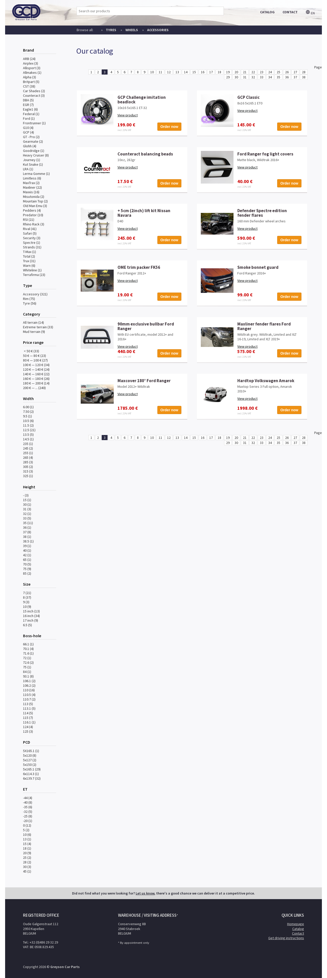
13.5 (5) (28, 434)
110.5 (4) (29, 694)
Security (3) (31, 238)
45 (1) (27, 871)
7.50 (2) (28, 411)
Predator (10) (33, 215)
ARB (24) (29, 58)
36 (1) (27, 527)
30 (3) (27, 866)
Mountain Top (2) (35, 201)
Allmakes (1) (32, 72)
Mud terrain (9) (34, 331)
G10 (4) (28, 127)
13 (177, 72)
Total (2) (29, 256)
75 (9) (27, 568)
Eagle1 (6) (30, 109)
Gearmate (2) (33, 141)
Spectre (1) (31, 242)
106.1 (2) (29, 681)
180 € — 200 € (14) (36, 383)
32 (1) (27, 513)
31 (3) (27, 509)
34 (270, 77)
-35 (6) (27, 807)
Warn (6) (29, 265)
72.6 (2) (28, 662)
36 (287, 77)
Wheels (131, 30)
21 (245, 72)
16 (202, 72)
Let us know (145, 893)
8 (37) (27, 597)
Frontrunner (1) (34, 123)
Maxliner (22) (32, 187)
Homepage (295, 924)
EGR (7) (28, 104)
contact (290, 12)
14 (186, 72)
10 (152, 72)
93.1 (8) (28, 676)
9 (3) (26, 602)
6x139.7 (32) (32, 778)
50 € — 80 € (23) (34, 355)
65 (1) (27, 559)
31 (245, 77)
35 (278, 77)
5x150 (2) (29, 764)
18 (219, 72)
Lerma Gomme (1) (36, 173)
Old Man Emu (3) (35, 205)
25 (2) (27, 857)
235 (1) (28, 443)
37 (295, 77)
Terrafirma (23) (34, 274)
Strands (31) (32, 247)
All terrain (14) (33, 322)
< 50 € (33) (31, 351)
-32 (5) (27, 811)
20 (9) (27, 853)
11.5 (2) (28, 425)
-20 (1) (27, 820)
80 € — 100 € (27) (35, 360)
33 (261, 77)
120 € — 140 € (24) (36, 369)
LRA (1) (28, 169)
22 (253, 72)
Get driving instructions (286, 938)
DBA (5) (28, 100)
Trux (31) (29, 261)
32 (253, 77)
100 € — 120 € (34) (36, 365)
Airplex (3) (30, 63)
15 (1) (27, 500)
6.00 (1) (28, 407)
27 (295, 72)
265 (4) (28, 457)
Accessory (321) (35, 294)
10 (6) (27, 834)
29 (228, 77)
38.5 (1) (28, 541)
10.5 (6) (28, 420)
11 (160, 72)
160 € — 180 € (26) (36, 378)
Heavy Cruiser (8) (36, 155)
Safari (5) (30, 233)
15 (194, 72)
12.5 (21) (29, 430)
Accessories (158, 30)
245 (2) (28, 448)
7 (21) (27, 592)
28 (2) (27, 862)
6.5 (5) (27, 625)
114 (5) (28, 713)
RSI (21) (28, 219)
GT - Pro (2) (31, 137)
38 (304, 77)
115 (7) (28, 717)
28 (304, 72)
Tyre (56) (29, 303)
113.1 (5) (29, 708)
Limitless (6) (32, 178)
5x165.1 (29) (32, 769)
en (310, 13)
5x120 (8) (29, 755)
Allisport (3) (31, 68)
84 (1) (27, 671)
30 (236, 77)
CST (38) (29, 86)
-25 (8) (27, 816)
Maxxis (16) (31, 192)
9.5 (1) (27, 416)
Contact (298, 933)
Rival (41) (30, 228)
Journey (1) (31, 160)
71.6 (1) (28, 653)
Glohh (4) (29, 146)
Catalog (298, 928)
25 (278, 72)
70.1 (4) (28, 648)
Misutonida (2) (33, 196)
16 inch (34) (31, 615)
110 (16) (29, 690)
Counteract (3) (34, 95)
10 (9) (27, 606)
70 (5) (27, 564)
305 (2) (28, 466)
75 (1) (27, 667)
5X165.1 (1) (31, 750)
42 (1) (27, 555)
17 (211, 72)
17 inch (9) (30, 620)
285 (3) (28, 462)
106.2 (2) (29, 685)
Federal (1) (31, 114)
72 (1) (27, 658)
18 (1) (27, 848)
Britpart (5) (31, 81)
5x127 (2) (29, 760)
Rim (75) (29, 298)
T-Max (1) (29, 251)
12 (169, 72)
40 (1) (27, 550)
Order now (169, 127)
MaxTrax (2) (31, 182)
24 (270, 72)
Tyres (111, 30)
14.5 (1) (28, 439)
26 (287, 72)
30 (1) (27, 504)
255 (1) (28, 453)
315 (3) (28, 471)
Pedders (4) (32, 210)
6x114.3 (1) (31, 773)
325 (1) (28, 476)
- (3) (26, 495)
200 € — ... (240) (34, 387)
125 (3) (28, 731)
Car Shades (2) (34, 91)
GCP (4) (28, 132)
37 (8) (27, 532)
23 (261, 72)
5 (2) (26, 830)
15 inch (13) (31, 611)
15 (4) (27, 843)
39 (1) (27, 546)
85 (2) (27, 573)
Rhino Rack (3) (33, 224)
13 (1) (27, 839)
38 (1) (27, 536)
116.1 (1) (29, 722)
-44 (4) (27, 797)
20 (236, 72)
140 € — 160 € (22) (36, 374)
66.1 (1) (28, 644)
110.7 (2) (29, 699)
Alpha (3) (29, 77)
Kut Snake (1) (33, 164)
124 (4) (28, 727)
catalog (267, 12)
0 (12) (27, 825)
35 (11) (28, 523)
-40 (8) (27, 802)
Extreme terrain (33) (38, 327)
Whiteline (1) (32, 270)
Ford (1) (29, 118)
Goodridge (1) (33, 150)
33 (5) (27, 518)
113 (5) (28, 704)
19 (228, 72)
